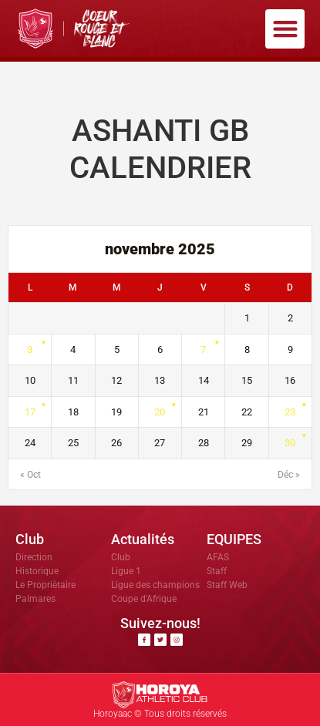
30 (290, 443)
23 (290, 412)
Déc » (289, 474)
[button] (285, 29)
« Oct (30, 474)
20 (159, 412)
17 (30, 412)
